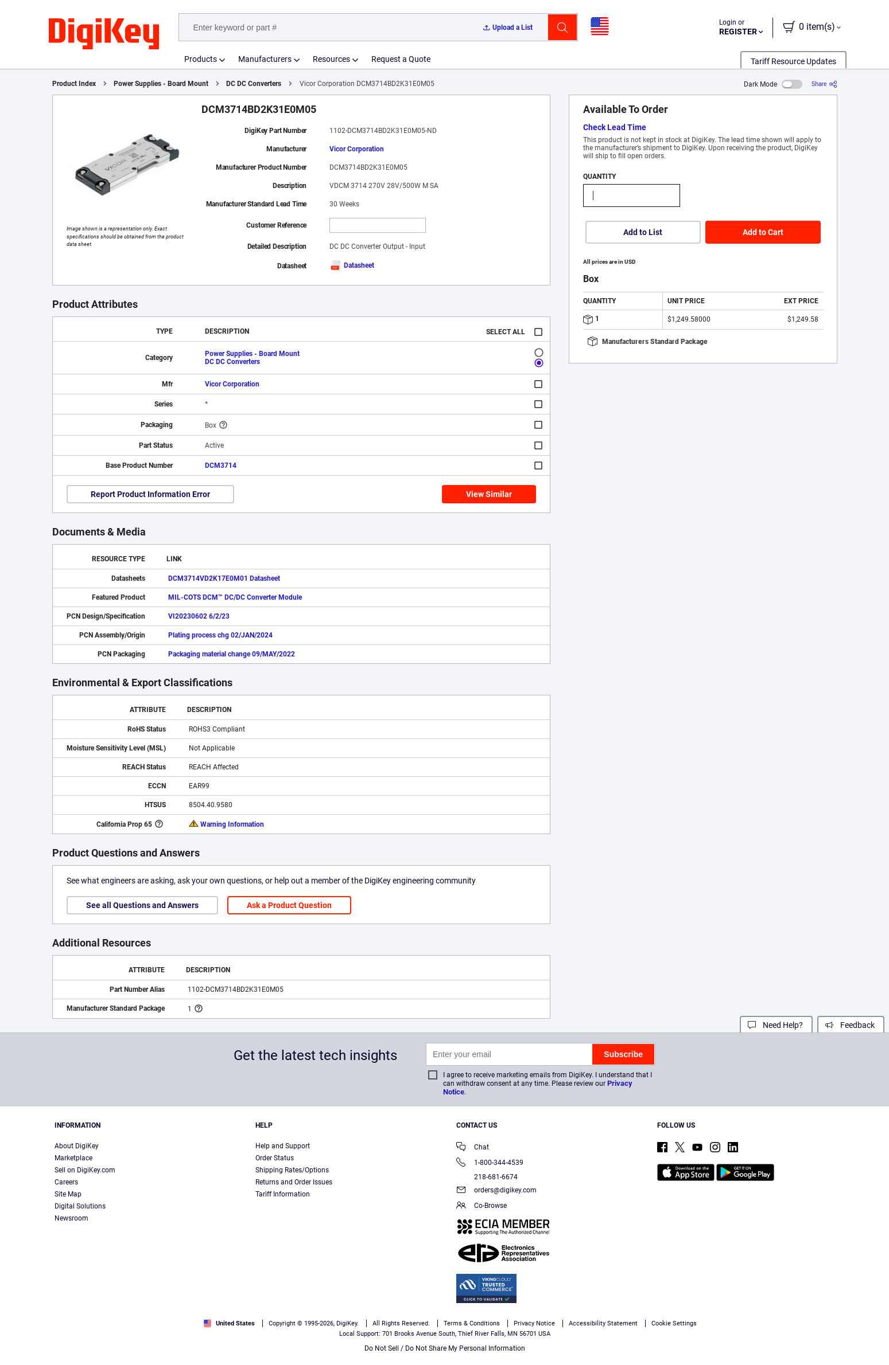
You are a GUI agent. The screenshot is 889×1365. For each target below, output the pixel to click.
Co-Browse (481, 1206)
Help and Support (282, 1146)
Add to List (642, 232)
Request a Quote (400, 59)
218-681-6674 (487, 1177)
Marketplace (73, 1158)
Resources (331, 59)
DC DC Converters (253, 84)
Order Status (274, 1158)
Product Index (74, 84)
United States (229, 1323)
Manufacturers (265, 59)
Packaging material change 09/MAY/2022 (231, 654)
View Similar (489, 494)
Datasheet (351, 265)
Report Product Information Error (150, 494)
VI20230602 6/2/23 (199, 616)
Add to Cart (763, 232)
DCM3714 (220, 465)
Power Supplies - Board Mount (161, 84)
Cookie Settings (674, 1323)
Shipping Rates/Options (292, 1170)
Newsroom (71, 1218)
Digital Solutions (80, 1206)
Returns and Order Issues (293, 1182)
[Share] (824, 84)
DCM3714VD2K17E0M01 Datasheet (224, 578)
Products (200, 59)
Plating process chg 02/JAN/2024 (220, 635)
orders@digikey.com (496, 1191)
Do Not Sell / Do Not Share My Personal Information (444, 1348)
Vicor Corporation (356, 149)
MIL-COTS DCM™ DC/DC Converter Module (235, 597)
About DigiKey (77, 1146)
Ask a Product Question (289, 905)
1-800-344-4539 (489, 1163)
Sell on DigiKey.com (85, 1170)
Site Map (68, 1194)
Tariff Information (282, 1194)
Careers (66, 1182)
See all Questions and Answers (142, 905)
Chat (472, 1148)
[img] (104, 34)
